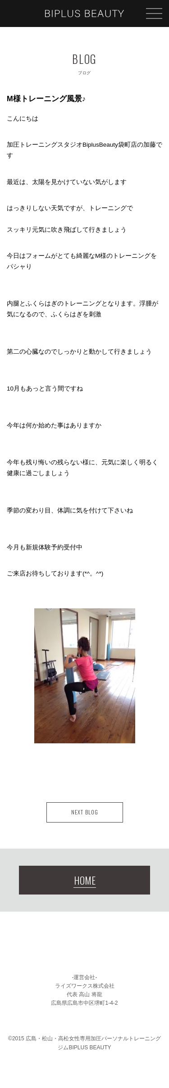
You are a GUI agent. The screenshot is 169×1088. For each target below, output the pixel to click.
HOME (85, 880)
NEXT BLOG (84, 812)
